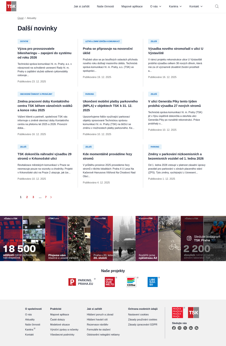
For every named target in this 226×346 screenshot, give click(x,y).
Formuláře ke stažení (98, 329)
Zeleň (154, 41)
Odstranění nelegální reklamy (103, 334)
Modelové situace (60, 324)
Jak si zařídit (81, 6)
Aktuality (30, 319)
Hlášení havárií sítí (97, 319)
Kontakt (194, 6)
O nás (154, 6)
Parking (89, 94)
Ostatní (24, 41)
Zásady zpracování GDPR (142, 324)
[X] (185, 328)
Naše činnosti (105, 6)
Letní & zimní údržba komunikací (102, 41)
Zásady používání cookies (142, 319)
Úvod (20, 18)
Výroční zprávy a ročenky (64, 329)
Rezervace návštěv (97, 324)
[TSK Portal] (196, 328)
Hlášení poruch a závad (100, 314)
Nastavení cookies (138, 314)
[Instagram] (179, 328)
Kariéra (173, 6)
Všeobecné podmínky (62, 334)
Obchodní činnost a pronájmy (36, 94)
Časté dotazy (57, 319)
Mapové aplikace (132, 6)
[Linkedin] (191, 328)
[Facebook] (174, 328)
